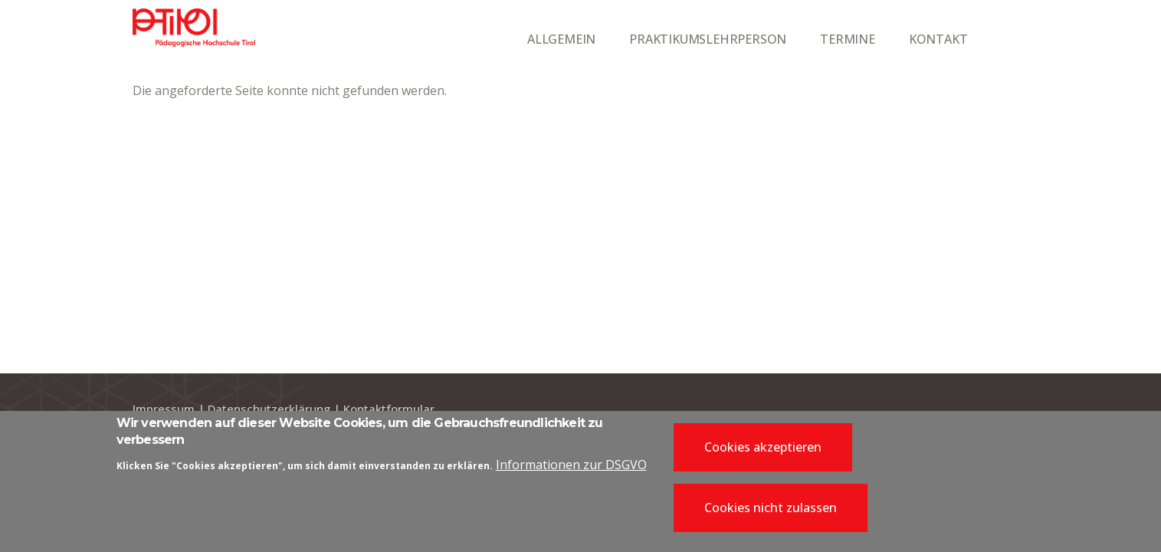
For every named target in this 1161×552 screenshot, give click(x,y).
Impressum (164, 408)
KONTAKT (938, 39)
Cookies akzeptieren (763, 451)
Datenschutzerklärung (269, 408)
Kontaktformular (389, 408)
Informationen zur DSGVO (571, 470)
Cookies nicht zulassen (770, 512)
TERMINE (847, 39)
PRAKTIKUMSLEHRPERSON (707, 39)
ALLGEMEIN (561, 39)
